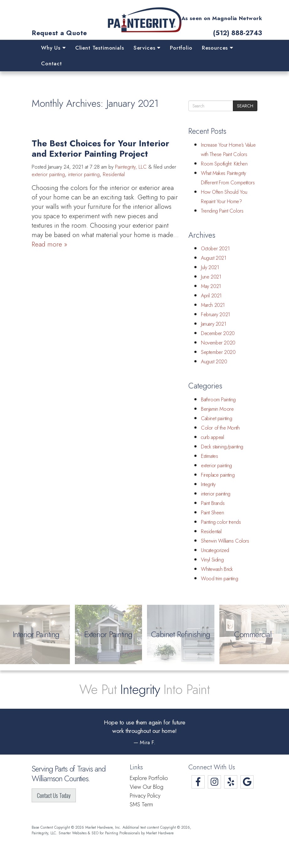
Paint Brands (212, 503)
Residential (114, 174)
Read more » (49, 244)
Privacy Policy (145, 796)
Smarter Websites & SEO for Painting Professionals (99, 833)
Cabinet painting (216, 418)
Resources (217, 47)
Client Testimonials (99, 47)
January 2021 (213, 324)
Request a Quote (59, 33)
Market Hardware (160, 833)
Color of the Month (220, 427)
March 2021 (213, 305)
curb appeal (212, 437)
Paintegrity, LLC (131, 167)
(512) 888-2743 (237, 33)
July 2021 (210, 267)
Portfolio (181, 47)
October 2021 (215, 248)
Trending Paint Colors (222, 210)
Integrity (208, 484)
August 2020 (214, 361)
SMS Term (141, 804)
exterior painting (48, 174)
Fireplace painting (218, 475)
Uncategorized (215, 550)
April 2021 (211, 295)
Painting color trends (221, 522)
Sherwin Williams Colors (225, 540)
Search (245, 106)
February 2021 (215, 314)
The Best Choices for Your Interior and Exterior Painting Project (100, 148)
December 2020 (218, 333)
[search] (210, 105)
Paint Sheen (212, 512)
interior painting (84, 174)
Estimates (209, 456)
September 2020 (218, 352)
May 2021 (211, 286)
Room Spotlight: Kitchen (224, 163)
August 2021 (213, 258)
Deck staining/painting (222, 446)
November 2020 (218, 342)
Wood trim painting (219, 578)
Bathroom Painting (218, 399)
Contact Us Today (54, 795)
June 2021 (211, 276)
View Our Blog (146, 787)
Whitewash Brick (217, 569)
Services (147, 47)
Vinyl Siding (212, 559)
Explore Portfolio (149, 778)
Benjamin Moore (217, 409)
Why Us (53, 47)
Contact (51, 63)
